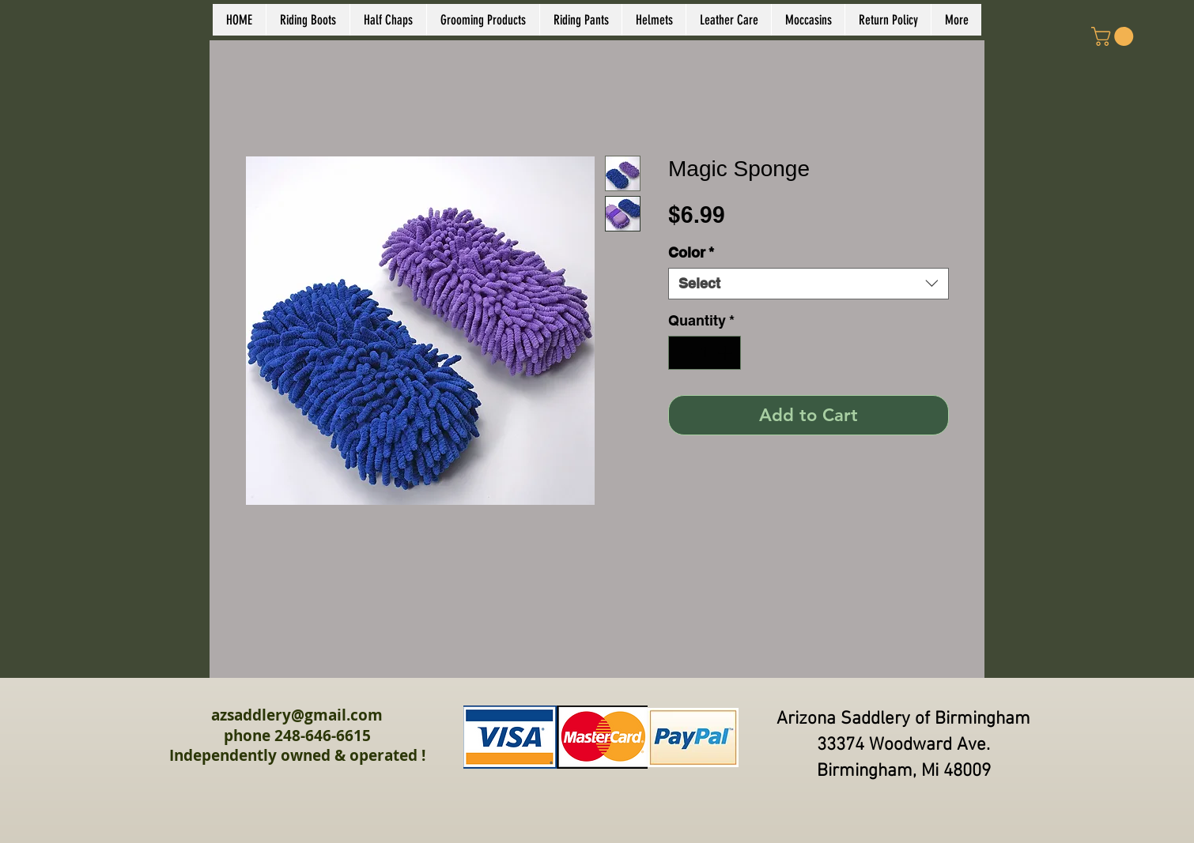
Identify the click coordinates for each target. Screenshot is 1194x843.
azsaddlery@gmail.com (297, 715)
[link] (1114, 36)
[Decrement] (683, 353)
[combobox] (808, 283)
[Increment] (726, 353)
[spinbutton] (704, 353)
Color (691, 252)
